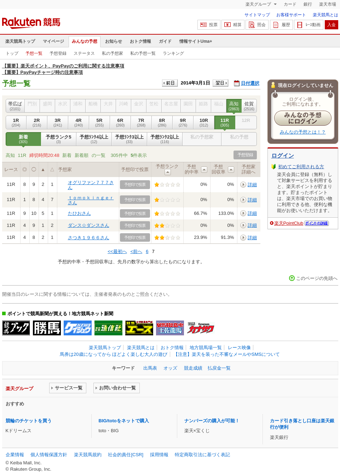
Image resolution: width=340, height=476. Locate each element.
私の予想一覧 (143, 53)
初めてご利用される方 (301, 166)
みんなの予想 (84, 41)
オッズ (170, 368)
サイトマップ (257, 14)
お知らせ (113, 41)
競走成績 (193, 368)
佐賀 (249, 106)
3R (58, 123)
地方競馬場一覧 (206, 347)
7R (141, 123)
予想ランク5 (59, 139)
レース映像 (239, 347)
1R (16, 123)
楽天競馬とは (325, 14)
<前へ (137, 251)
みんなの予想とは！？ (303, 132)
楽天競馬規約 (88, 454)
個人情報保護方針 (48, 454)
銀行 (308, 4)
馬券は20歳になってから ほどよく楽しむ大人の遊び (113, 354)
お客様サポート (291, 14)
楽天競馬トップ (20, 41)
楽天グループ (259, 4)
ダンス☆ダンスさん (88, 225)
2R (37, 123)
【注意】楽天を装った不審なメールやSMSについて (226, 354)
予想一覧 (33, 53)
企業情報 (15, 454)
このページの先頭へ (317, 278)
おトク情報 (140, 41)
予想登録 (58, 53)
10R (204, 123)
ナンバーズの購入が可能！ (212, 420)
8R (162, 123)
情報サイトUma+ (195, 41)
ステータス (84, 53)
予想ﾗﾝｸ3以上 (129, 139)
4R (78, 123)
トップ (12, 53)
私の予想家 (112, 53)
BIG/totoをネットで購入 (124, 420)
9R (183, 123)
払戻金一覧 (219, 368)
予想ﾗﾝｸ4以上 (94, 139)
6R (120, 123)
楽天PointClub (289, 223)
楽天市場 (327, 4)
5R (99, 123)
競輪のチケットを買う (29, 420)
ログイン (282, 156)
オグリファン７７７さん (91, 185)
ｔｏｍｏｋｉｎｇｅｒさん (91, 200)
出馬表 (150, 368)
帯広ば (15, 106)
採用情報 (159, 454)
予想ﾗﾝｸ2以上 (165, 139)
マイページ (53, 41)
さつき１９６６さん (88, 237)
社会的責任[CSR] (125, 454)
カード (290, 4)
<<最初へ (117, 251)
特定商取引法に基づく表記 (202, 454)
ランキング (173, 53)
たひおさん (79, 213)
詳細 (252, 184)
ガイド (165, 41)
